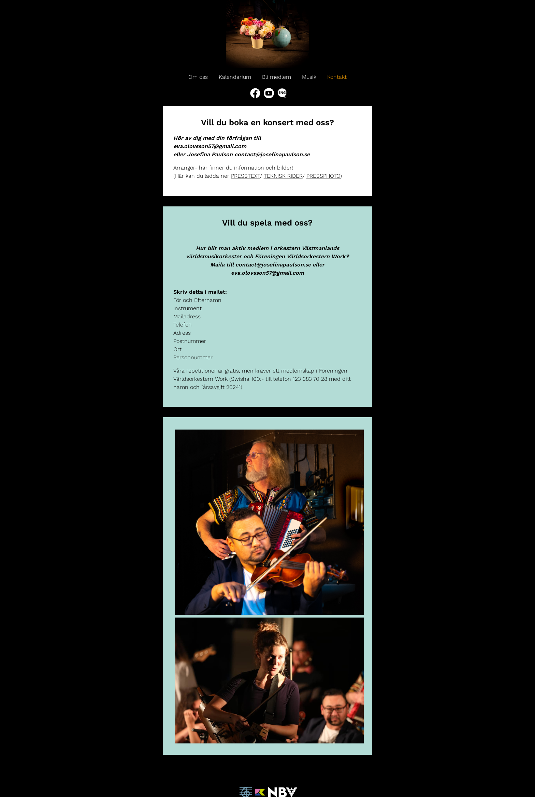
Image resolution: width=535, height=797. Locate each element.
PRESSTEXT (245, 176)
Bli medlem (276, 77)
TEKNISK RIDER (283, 176)
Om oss (198, 77)
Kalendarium (235, 77)
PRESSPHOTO (323, 176)
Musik (309, 77)
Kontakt (337, 77)
